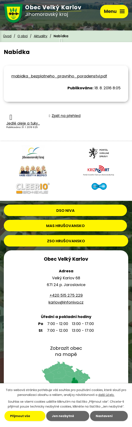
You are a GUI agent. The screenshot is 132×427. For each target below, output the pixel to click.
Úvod (7, 36)
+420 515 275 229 (66, 295)
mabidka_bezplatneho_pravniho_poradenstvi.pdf (59, 76)
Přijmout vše (20, 416)
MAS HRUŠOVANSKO (65, 225)
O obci (23, 36)
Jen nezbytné (63, 416)
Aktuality (40, 36)
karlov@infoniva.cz (66, 302)
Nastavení (104, 416)
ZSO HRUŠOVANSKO (66, 241)
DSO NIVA (65, 210)
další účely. (106, 395)
